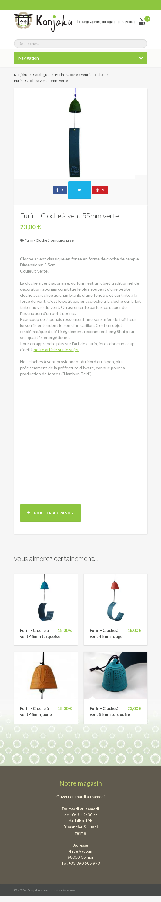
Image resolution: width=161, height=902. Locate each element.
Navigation (28, 57)
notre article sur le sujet (56, 349)
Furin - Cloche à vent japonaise (49, 240)
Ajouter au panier (50, 513)
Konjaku (20, 74)
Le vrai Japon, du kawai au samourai (106, 22)
